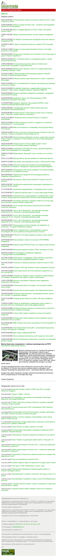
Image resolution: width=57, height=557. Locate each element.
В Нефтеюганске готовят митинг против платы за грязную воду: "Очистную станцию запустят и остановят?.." (27, 113)
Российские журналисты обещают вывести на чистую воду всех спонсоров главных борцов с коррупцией (27, 201)
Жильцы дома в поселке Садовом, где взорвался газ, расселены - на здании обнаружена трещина (25, 226)
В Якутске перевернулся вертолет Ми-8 (24, 459)
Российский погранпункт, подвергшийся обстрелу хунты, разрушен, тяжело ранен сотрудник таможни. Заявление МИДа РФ (26, 89)
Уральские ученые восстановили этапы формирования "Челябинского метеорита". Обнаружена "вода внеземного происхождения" (27, 165)
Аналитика (12, 10)
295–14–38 (36, 524)
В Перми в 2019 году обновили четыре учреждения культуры (34, 267)
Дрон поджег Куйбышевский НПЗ (24, 333)
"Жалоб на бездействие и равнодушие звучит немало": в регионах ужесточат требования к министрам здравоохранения (26, 304)
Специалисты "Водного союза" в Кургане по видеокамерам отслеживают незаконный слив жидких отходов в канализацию (27, 276)
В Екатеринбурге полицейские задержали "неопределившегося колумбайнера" (21, 253)
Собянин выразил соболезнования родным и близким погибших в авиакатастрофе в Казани (25, 74)
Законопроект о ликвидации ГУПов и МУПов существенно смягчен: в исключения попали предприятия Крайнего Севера (27, 258)
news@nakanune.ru (18, 527)
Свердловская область (18, 346)
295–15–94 (29, 524)
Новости (4, 10)
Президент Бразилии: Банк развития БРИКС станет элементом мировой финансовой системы (24, 103)
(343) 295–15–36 (20, 524)
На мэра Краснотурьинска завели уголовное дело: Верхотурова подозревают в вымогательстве (24, 64)
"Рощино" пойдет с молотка (20, 394)
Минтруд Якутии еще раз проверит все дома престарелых (33, 158)
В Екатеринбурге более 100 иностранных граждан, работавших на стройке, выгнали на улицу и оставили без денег (28, 413)
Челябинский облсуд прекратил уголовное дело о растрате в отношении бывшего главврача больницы (28, 309)
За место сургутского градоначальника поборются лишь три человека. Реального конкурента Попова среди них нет (27, 133)
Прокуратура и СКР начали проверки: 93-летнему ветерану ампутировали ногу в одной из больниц (27, 170)
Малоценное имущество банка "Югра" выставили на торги (33, 249)
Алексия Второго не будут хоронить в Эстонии (27, 427)
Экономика (5, 346)
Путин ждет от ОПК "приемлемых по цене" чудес (28, 466)
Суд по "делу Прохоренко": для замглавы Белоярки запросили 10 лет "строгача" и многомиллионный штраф (24, 211)
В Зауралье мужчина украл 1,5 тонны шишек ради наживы (33, 192)
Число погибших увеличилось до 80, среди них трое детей (33, 336)
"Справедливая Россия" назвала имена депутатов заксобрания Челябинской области (24, 108)
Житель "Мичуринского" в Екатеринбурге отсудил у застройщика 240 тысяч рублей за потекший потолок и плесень (24, 231)
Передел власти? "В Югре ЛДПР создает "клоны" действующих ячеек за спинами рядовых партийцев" (24, 144)
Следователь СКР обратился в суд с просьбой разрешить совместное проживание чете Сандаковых (27, 149)
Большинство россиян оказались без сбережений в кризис (33, 290)
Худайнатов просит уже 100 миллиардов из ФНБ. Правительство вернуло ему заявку (24, 99)
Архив (19, 10)
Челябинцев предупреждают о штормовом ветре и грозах (33, 189)
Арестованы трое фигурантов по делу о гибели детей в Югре (34, 161)
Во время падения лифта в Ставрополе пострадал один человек (33, 462)
